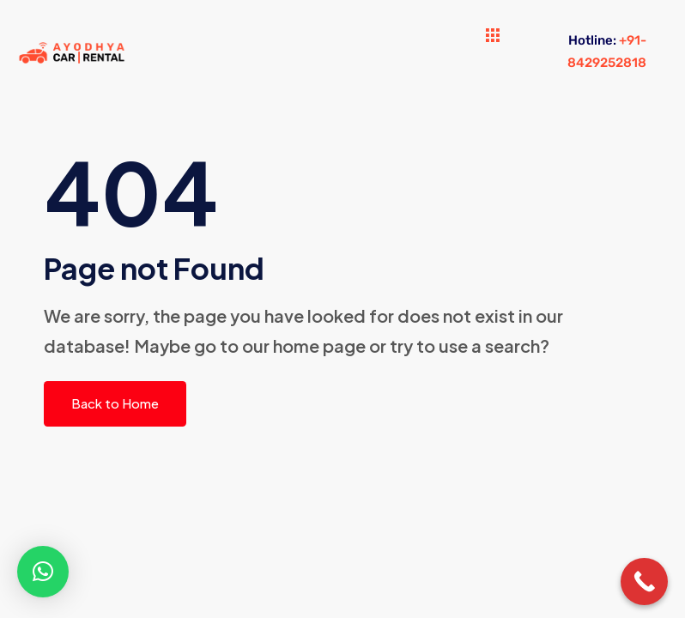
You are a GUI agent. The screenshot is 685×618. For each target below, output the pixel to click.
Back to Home (115, 403)
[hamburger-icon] (493, 36)
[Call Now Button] (644, 581)
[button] (43, 571)
